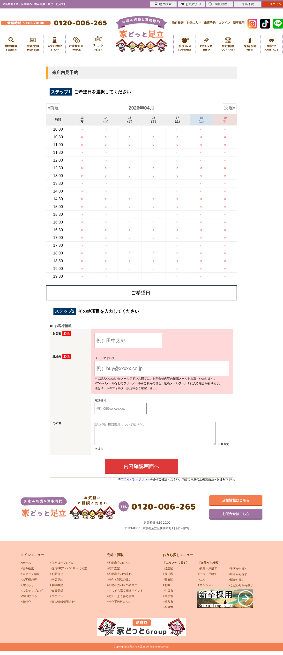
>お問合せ (56, 578)
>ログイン (56, 600)
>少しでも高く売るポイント (125, 595)
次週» (229, 107)
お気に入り (193, 22)
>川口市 (168, 595)
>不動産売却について (120, 567)
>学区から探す (237, 573)
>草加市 (168, 600)
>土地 (201, 584)
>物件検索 (27, 572)
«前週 (53, 107)
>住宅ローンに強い (62, 567)
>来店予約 (56, 584)
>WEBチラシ (29, 600)
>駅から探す (236, 584)
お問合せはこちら (235, 518)
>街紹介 (26, 606)
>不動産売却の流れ (119, 578)
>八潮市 (168, 611)
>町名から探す (237, 578)
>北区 (166, 589)
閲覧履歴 (218, 4)
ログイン (224, 22)
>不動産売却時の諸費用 (122, 589)
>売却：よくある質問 (120, 600)
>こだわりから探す (240, 589)
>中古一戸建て (207, 578)
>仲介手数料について (120, 606)
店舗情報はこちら (235, 504)
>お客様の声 (29, 584)
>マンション (206, 589)
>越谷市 (168, 606)
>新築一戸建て (207, 572)
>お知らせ (27, 589)
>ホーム (26, 567)
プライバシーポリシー (135, 483)
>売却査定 (113, 572)
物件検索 (178, 22)
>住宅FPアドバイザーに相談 (68, 572)
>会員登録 (56, 595)
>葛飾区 (168, 584)
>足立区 (168, 572)
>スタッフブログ (32, 595)
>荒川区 (168, 578)
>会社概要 (56, 589)
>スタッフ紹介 (30, 578)
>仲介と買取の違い (119, 584)
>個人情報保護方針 (62, 606)
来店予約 (210, 22)
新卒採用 (239, 22)
